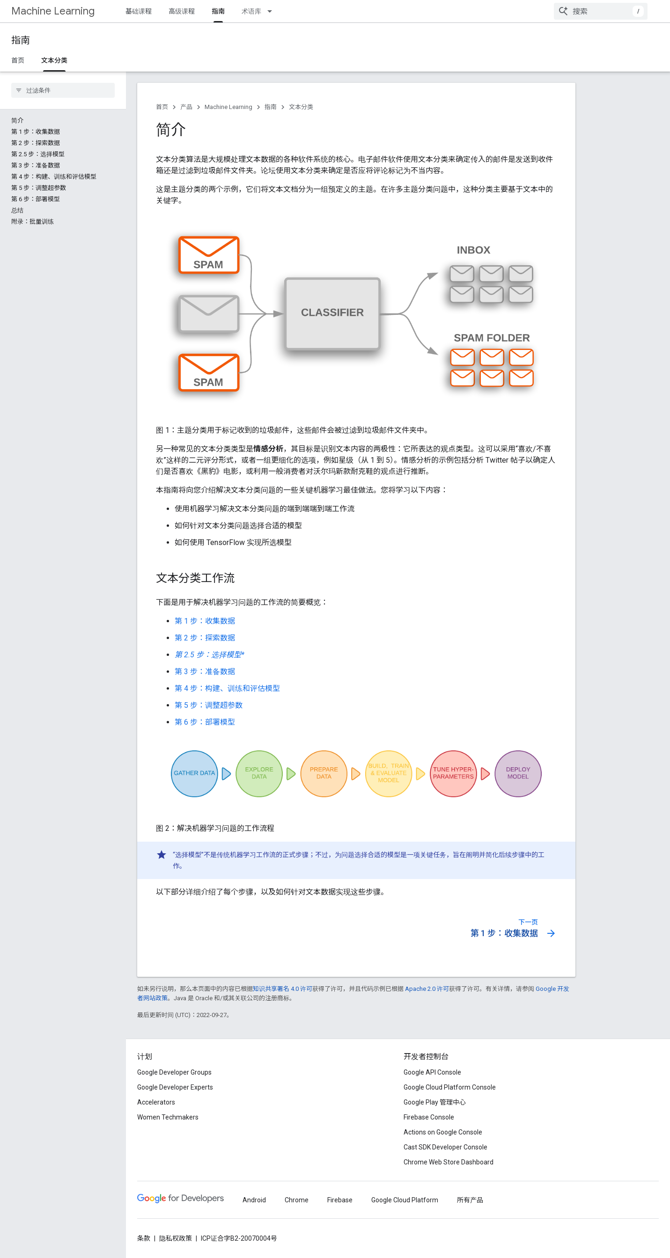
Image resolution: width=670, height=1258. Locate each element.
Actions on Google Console (443, 1132)
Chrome (297, 1200)
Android (254, 1200)
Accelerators (156, 1102)
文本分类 (301, 106)
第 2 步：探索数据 (205, 637)
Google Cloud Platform (404, 1200)
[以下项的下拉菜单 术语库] (272, 11)
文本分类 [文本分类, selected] (54, 60)
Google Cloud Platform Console (450, 1087)
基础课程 (138, 11)
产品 (186, 106)
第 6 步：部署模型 (205, 722)
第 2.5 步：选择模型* (209, 654)
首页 (17, 60)
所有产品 (470, 1200)
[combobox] (601, 11)
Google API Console (432, 1072)
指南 (20, 40)
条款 (143, 1238)
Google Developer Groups (174, 1072)
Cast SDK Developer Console (445, 1147)
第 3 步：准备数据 (205, 671)
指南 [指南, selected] (218, 11)
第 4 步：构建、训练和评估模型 (227, 688)
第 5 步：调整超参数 (209, 705)
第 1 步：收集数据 (205, 621)
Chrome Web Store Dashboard (448, 1162)
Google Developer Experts (175, 1087)
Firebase (340, 1200)
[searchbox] (63, 90)
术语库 (251, 11)
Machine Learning (53, 11)
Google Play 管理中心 (435, 1102)
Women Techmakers (168, 1117)
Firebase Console (429, 1117)
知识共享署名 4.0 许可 (282, 988)
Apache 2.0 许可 (427, 988)
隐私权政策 (175, 1238)
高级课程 (182, 11)
